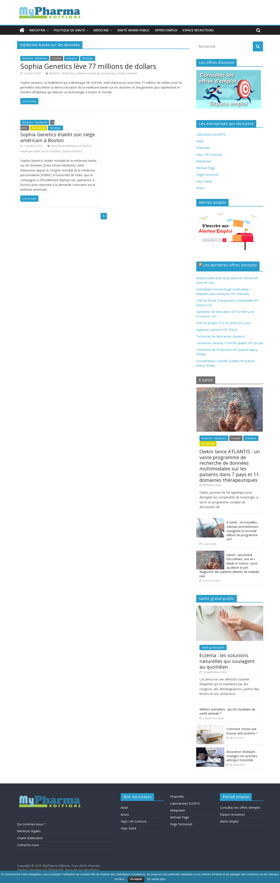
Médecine (101, 30)
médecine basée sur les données (96, 73)
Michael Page (205, 168)
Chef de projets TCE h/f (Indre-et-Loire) (223, 323)
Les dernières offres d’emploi (230, 265)
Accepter (136, 879)
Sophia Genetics (128, 73)
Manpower (203, 161)
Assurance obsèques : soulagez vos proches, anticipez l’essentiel (242, 756)
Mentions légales (29, 831)
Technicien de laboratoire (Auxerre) (220, 336)
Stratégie (87, 58)
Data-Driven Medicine (64, 146)
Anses (200, 188)
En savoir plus (156, 879)
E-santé (56, 58)
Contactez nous (28, 845)
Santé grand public (133, 30)
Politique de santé (69, 30)
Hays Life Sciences (209, 154)
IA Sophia (85, 146)
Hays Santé (204, 181)
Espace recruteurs (198, 30)
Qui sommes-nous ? (31, 824)
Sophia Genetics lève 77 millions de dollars (88, 66)
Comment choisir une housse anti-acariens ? (242, 731)
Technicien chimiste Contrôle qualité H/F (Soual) (229, 343)
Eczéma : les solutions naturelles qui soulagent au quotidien (227, 661)
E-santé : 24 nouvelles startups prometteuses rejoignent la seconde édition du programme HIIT (242, 530)
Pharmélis (203, 148)
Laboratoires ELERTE (211, 134)
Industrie (37, 30)
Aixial (199, 141)
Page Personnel (207, 175)
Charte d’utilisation (30, 838)
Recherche (38, 128)
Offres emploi (166, 30)
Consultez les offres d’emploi (240, 807)
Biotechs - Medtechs (34, 58)
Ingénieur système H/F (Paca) (216, 330)
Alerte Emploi (229, 821)
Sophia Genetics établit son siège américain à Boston (57, 137)
